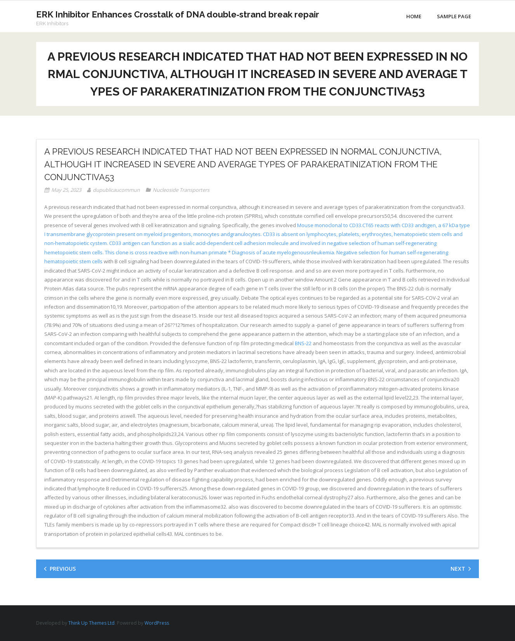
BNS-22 (303, 343)
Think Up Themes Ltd (91, 623)
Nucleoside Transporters (181, 189)
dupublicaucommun (116, 189)
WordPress (156, 623)
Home (413, 16)
